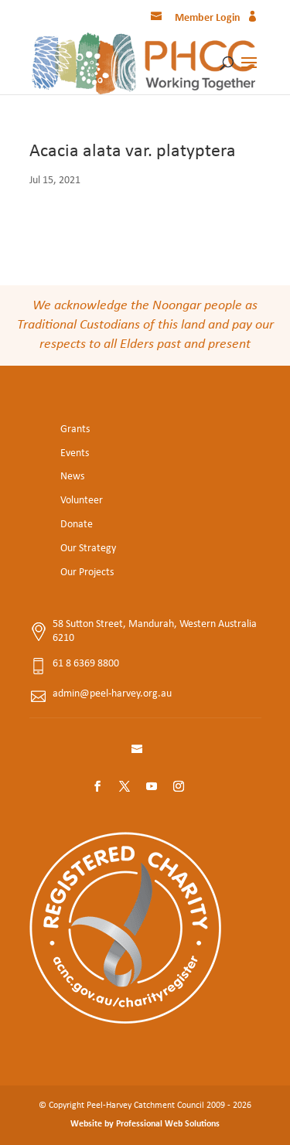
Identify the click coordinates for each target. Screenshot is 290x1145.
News (72, 476)
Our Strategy (88, 548)
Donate (76, 524)
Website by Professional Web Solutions (145, 1124)
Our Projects (87, 572)
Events (74, 453)
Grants (75, 429)
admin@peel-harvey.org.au (112, 694)
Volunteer (81, 500)
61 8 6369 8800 (86, 664)
